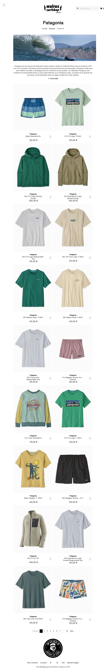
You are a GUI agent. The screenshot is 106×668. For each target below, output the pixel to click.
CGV (63, 662)
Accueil (44, 28)
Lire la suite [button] (53, 78)
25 (67, 631)
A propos (43, 662)
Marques (52, 28)
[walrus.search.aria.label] (88, 8)
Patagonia (33, 134)
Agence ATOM (65, 667)
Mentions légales (73, 662)
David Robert (53, 667)
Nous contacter (32, 662)
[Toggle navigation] (4, 5)
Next (71, 631)
